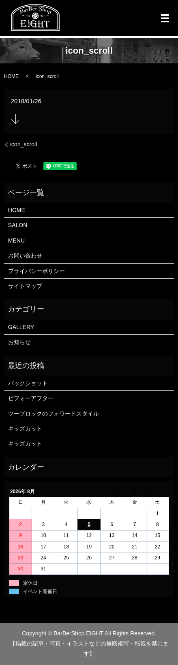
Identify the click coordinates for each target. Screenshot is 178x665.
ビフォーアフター (31, 398)
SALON (17, 225)
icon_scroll (23, 144)
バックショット (28, 383)
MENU (16, 240)
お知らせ (19, 342)
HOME (11, 76)
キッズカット (25, 428)
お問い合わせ (25, 255)
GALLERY (21, 327)
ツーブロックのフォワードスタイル (53, 413)
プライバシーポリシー (36, 271)
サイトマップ (25, 286)
